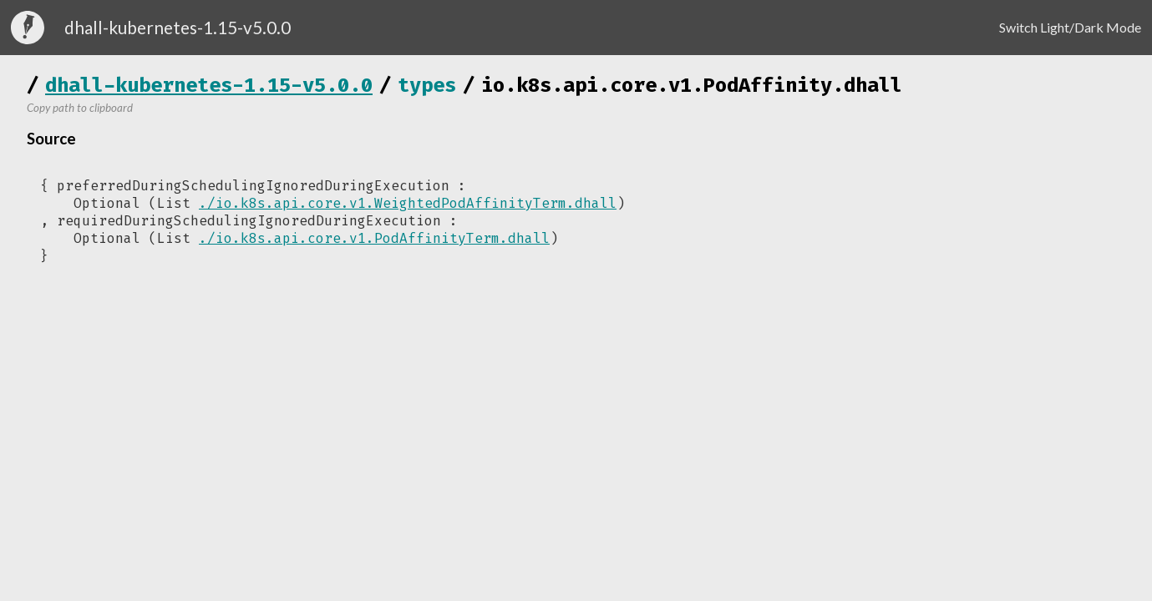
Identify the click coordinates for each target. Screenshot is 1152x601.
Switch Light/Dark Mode (1070, 27)
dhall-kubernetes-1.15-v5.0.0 (209, 85)
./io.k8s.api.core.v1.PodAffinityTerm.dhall (374, 238)
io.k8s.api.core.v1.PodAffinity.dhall (691, 85)
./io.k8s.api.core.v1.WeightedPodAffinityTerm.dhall (408, 203)
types (427, 85)
